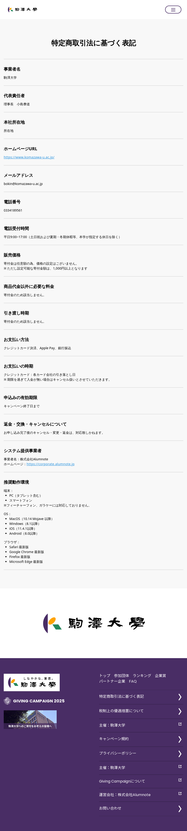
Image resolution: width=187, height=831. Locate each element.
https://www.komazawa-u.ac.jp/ (29, 157)
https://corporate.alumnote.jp (51, 464)
